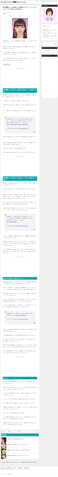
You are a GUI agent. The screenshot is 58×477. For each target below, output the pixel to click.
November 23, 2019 (23, 225)
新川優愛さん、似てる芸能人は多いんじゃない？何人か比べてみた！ (18, 444)
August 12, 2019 (24, 319)
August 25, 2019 (24, 128)
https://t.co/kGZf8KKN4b (11, 221)
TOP (9, 467)
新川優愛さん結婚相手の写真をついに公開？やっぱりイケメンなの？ (18, 455)
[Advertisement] (20, 77)
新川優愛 (4, 13)
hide (8, 64)
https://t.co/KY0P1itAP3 (11, 124)
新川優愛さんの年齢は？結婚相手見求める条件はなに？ (29, 462)
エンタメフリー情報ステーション (14, 2)
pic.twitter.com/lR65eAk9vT (22, 124)
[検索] (49, 44)
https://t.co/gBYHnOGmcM (20, 315)
